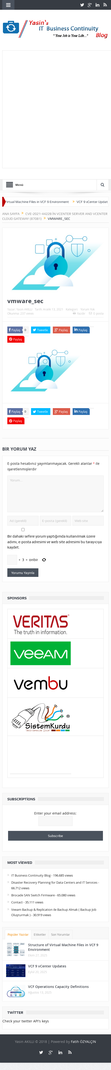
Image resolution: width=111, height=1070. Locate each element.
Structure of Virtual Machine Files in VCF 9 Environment (63, 947)
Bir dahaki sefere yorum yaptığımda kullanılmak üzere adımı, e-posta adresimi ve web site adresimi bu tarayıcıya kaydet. (54, 542)
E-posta (96, 313)
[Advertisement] (55, 108)
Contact (17, 902)
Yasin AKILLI (24, 309)
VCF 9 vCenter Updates (47, 966)
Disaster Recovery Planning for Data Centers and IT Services (54, 882)
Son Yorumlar (60, 934)
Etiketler (40, 934)
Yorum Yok (87, 309)
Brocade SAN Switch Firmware (33, 895)
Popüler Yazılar (18, 934)
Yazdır (79, 313)
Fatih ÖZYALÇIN (83, 1041)
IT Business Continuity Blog (31, 875)
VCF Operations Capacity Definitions (58, 986)
